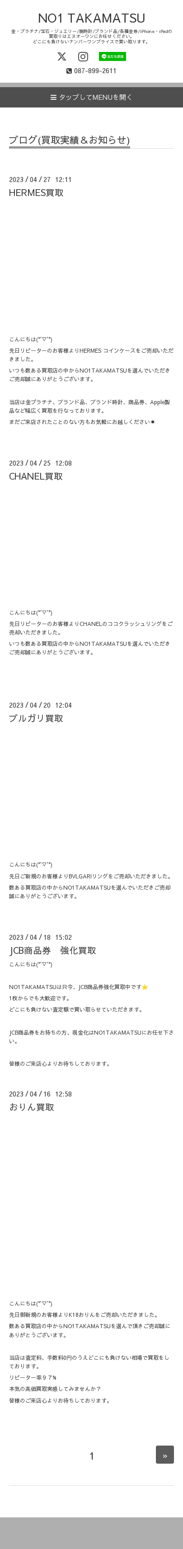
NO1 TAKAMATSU (91, 17)
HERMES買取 (36, 192)
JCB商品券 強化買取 (52, 950)
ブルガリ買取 (36, 718)
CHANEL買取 (36, 476)
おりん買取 (31, 1107)
